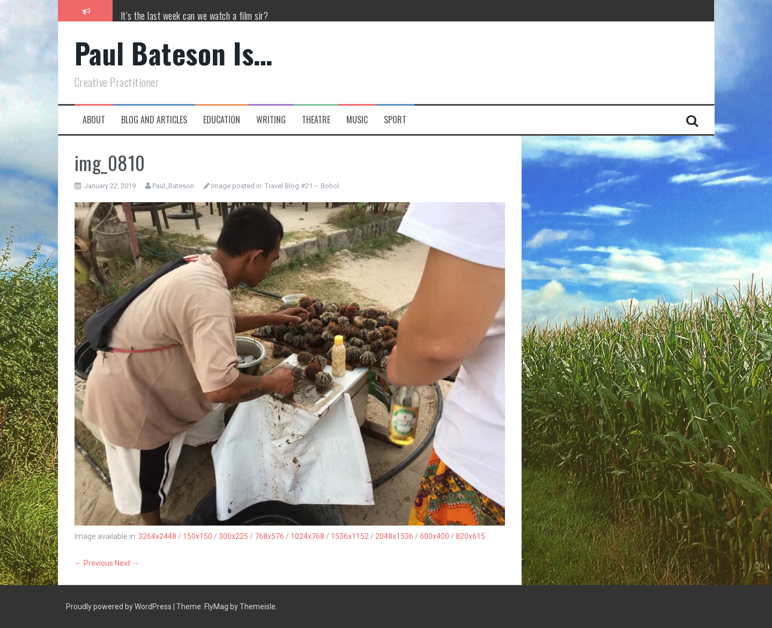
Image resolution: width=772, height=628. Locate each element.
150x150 (197, 536)
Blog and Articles (154, 120)
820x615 (470, 536)
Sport (395, 120)
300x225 (233, 536)
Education (221, 120)
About (94, 120)
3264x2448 (157, 536)
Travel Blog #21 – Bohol (302, 186)
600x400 (434, 536)
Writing (271, 120)
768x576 (269, 536)
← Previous (94, 563)
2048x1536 (394, 536)
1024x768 (307, 536)
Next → (127, 563)
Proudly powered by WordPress (119, 606)
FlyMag (216, 606)
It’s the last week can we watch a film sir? (195, 16)
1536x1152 (350, 536)
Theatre (316, 120)
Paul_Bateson (173, 186)
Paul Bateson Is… (174, 52)
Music (357, 120)
